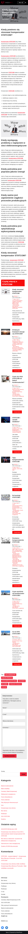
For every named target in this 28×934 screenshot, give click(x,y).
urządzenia (21, 396)
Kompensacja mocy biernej (17, 345)
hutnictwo (21, 342)
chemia (18, 340)
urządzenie (21, 608)
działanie (14, 428)
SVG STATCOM (16, 297)
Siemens (15, 563)
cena (13, 504)
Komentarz (6, 727)
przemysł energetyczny (18, 348)
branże (14, 340)
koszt (21, 510)
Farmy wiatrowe (5, 799)
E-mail (5, 714)
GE (13, 550)
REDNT (7, 19)
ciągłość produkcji (16, 301)
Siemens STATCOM (17, 564)
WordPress (19, 932)
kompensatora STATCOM (16, 158)
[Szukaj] (25, 2)
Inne (2, 805)
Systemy (3, 819)
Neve (7, 932)
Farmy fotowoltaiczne (6, 797)
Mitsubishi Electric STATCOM (16, 557)
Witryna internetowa (8, 721)
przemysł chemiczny (17, 347)
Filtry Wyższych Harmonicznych (9, 802)
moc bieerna (15, 511)
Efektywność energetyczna (8, 794)
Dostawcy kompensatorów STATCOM (18, 540)
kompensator (16, 394)
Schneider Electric (16, 560)
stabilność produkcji (17, 307)
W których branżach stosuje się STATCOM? (18, 332)
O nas (2, 891)
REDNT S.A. (4, 920)
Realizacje (4, 813)
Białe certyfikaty (5, 788)
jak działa (19, 428)
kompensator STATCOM (14, 180)
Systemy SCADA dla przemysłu (9, 846)
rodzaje (14, 468)
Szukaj (3, 771)
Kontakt (3, 894)
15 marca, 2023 (16, 639)
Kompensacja (16, 390)
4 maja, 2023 (15, 467)
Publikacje (4, 886)
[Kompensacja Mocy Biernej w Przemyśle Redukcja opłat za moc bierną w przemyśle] (6, 2)
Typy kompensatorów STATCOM (18, 459)
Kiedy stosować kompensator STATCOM (18, 291)
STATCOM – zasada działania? (16, 419)
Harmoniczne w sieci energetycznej (10, 843)
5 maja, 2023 (15, 388)
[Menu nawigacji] (21, 2)
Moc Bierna (15, 306)
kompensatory (15, 554)
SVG (19, 431)
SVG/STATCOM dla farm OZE (9, 829)
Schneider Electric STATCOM (16, 562)
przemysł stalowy (17, 349)
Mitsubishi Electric (16, 555)
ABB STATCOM (19, 549)
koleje (14, 343)
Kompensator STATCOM (8, 41)
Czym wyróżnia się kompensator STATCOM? (18, 593)
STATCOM (11, 72)
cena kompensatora (17, 300)
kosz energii (16, 305)
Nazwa (5, 707)
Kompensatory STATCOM (8, 56)
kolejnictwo (19, 343)
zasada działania (16, 432)
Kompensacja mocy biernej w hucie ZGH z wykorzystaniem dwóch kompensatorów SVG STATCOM (13, 834)
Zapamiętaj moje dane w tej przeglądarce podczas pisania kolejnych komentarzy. (13, 751)
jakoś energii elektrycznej (15, 303)
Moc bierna (4, 810)
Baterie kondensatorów (7, 786)
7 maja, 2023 (15, 299)
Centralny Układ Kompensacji (9, 791)
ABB (13, 549)
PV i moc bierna (16, 395)
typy (13, 469)
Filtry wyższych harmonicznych (9, 905)
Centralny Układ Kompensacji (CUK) (10, 899)
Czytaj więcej (17, 324)
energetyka (15, 342)
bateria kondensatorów (18, 389)
